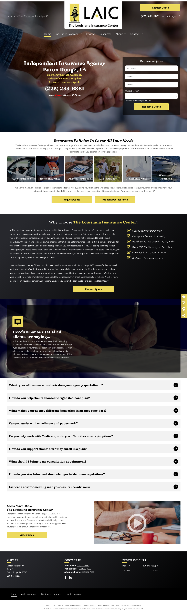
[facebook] (65, 577)
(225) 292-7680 (85, 568)
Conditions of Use (89, 605)
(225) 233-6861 (150, 16)
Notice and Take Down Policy (108, 605)
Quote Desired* (132, 90)
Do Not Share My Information (70, 605)
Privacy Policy (51, 605)
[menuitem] (47, 34)
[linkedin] (70, 577)
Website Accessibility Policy (131, 605)
